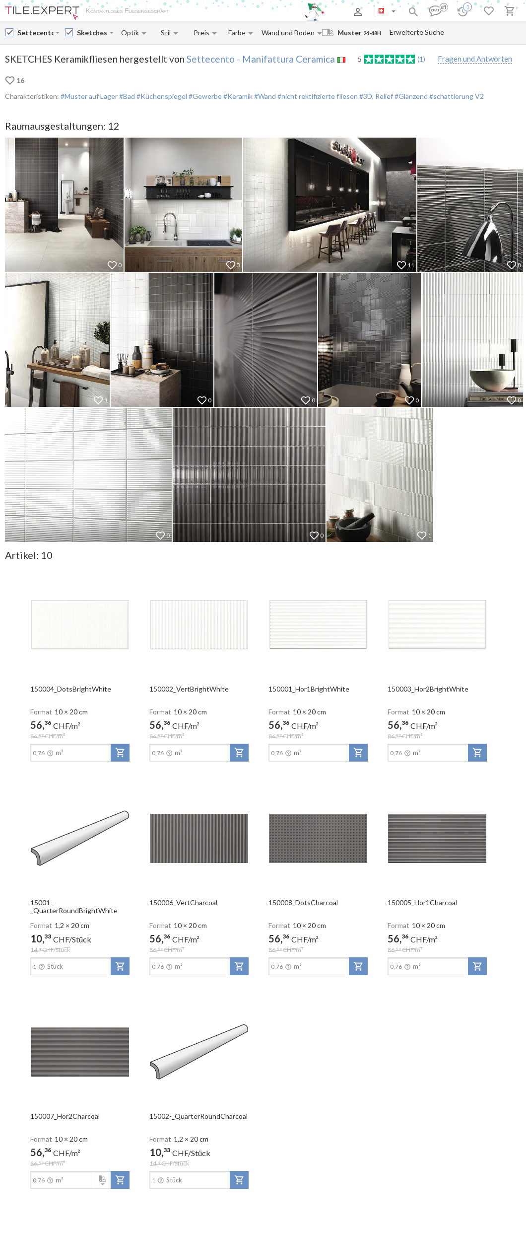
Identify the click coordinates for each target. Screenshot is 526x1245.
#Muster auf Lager (89, 96)
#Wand (264, 96)
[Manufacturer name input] (35, 32)
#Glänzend (410, 96)
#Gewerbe (204, 96)
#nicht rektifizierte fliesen (317, 96)
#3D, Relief (375, 96)
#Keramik (237, 96)
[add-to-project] (120, 753)
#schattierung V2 (456, 96)
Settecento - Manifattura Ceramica (261, 59)
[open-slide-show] (80, 624)
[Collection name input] (92, 32)
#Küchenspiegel (161, 96)
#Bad (126, 96)
